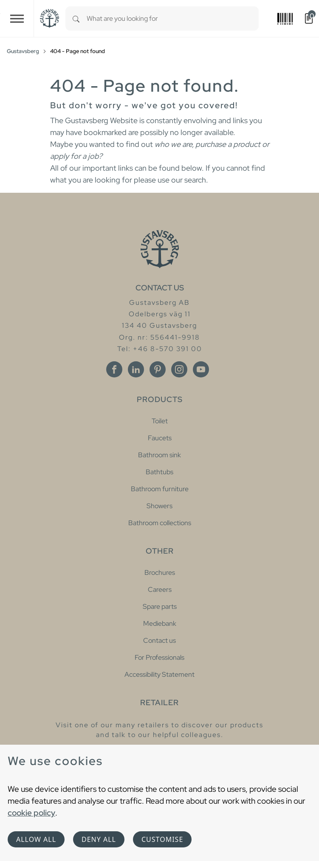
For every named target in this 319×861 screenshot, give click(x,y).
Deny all (99, 839)
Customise (162, 839)
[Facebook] (114, 369)
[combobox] (173, 18)
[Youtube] (201, 369)
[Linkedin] (136, 369)
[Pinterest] (158, 369)
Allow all (36, 839)
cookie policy (31, 812)
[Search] (76, 18)
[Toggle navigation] (17, 18)
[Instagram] (179, 369)
